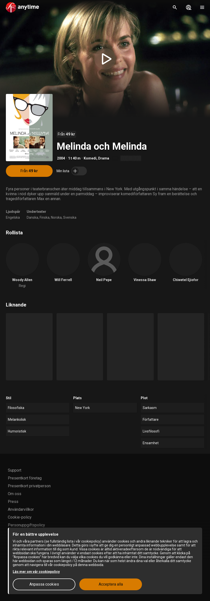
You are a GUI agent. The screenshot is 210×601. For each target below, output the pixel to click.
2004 (61, 158)
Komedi (90, 158)
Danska (32, 217)
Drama (103, 158)
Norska (56, 217)
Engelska (13, 217)
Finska (44, 217)
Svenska (69, 217)
